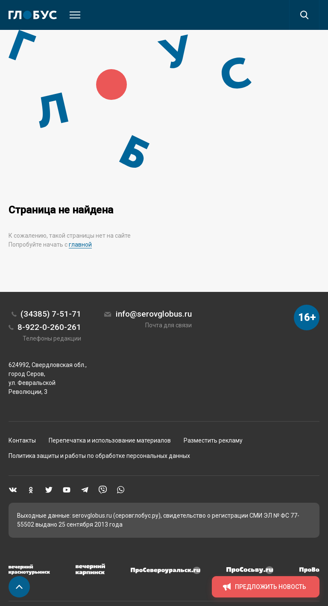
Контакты (22, 440)
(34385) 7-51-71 (50, 314)
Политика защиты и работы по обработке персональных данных (99, 455)
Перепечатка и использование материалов (110, 440)
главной (80, 244)
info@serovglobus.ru (154, 314)
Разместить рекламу (213, 440)
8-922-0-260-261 (49, 327)
